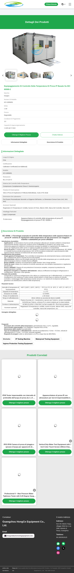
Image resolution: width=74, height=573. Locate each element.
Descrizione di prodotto (55, 142)
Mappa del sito (15, 569)
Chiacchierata (51, 4)
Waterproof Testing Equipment (47, 339)
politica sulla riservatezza (5, 569)
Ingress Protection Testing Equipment (18, 343)
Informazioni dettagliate (19, 142)
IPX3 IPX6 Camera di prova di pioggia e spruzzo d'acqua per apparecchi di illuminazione (19, 446)
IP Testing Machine (22, 339)
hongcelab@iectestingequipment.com (18, 536)
